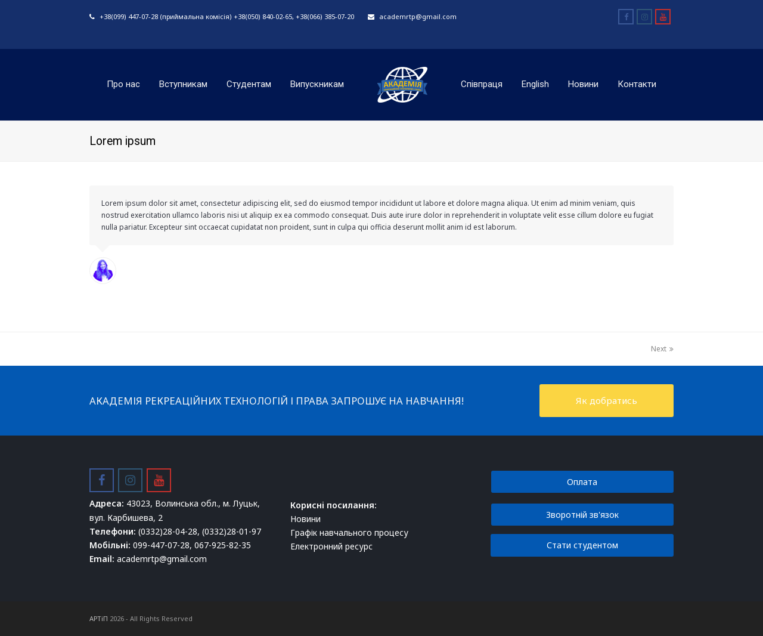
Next (662, 349)
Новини (305, 518)
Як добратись (606, 400)
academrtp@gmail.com (418, 16)
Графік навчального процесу (349, 532)
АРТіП (98, 618)
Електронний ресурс (331, 546)
